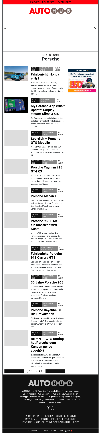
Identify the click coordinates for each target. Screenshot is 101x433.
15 (37, 370)
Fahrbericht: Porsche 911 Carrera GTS (46, 256)
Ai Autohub (59, 100)
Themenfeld (44, 247)
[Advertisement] (50, 33)
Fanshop (76, 422)
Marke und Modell (48, 132)
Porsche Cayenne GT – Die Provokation (48, 312)
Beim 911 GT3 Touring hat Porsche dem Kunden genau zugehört (47, 345)
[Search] (95, 28)
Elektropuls (55, 419)
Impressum (49, 416)
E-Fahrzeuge (48, 2)
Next (41, 370)
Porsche (45, 134)
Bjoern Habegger (57, 69)
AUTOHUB (42, 68)
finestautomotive (68, 419)
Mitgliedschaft (70, 416)
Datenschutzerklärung (34, 416)
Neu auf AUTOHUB (45, 69)
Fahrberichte (64, 2)
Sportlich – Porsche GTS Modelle (45, 141)
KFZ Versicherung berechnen (33, 422)
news (49, 247)
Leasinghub (44, 419)
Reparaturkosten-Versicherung (58, 422)
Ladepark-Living (31, 419)
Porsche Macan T (44, 196)
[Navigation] (5, 28)
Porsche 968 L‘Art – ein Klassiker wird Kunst (45, 225)
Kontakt (34, 2)
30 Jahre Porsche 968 (47, 282)
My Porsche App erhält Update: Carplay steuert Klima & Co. (48, 110)
